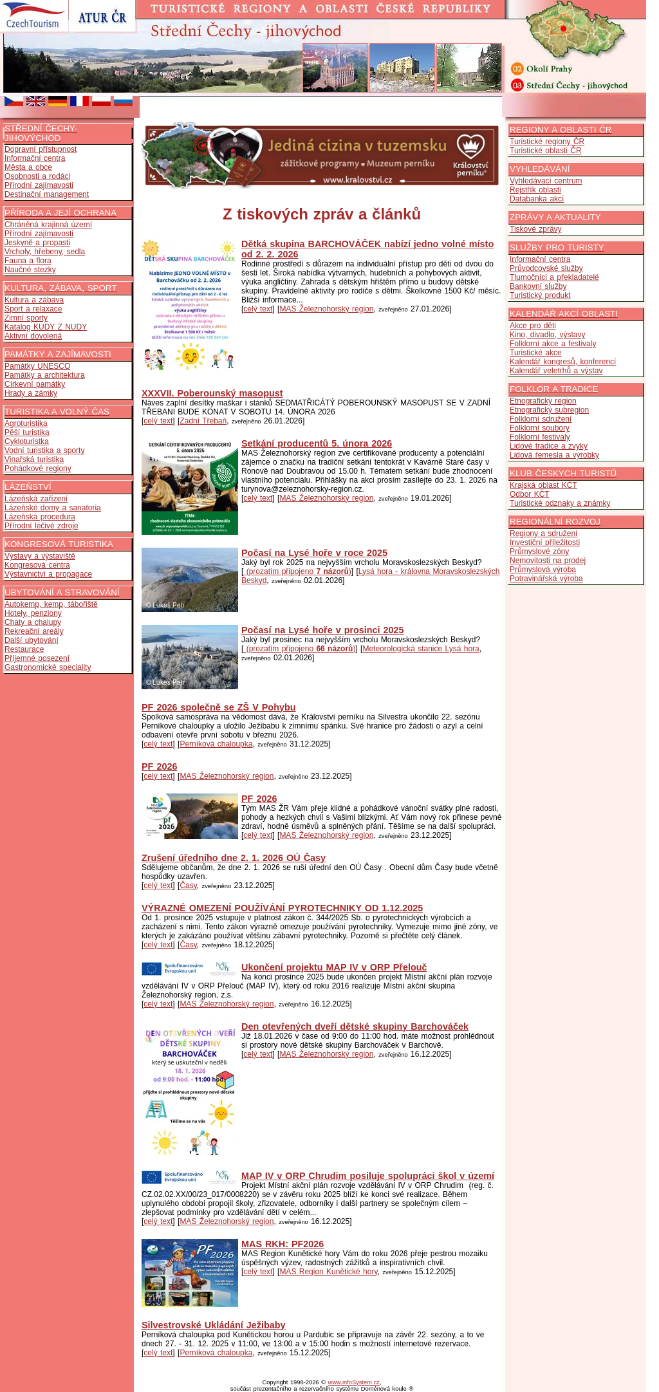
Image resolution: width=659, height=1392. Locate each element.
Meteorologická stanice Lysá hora (420, 648)
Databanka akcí (537, 198)
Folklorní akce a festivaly (553, 343)
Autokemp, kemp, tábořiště (51, 604)
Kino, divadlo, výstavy (547, 334)
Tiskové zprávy (536, 229)
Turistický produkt (540, 295)
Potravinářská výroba (546, 578)
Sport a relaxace (33, 308)
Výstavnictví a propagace (48, 574)
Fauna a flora (28, 260)
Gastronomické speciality (48, 667)
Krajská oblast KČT (543, 485)
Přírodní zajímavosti (39, 185)
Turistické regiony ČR (547, 141)
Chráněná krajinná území (48, 224)
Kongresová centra (37, 565)
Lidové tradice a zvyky (549, 445)
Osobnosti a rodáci (37, 176)
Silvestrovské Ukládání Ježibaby (214, 1325)
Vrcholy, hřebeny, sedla (45, 251)
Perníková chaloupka (216, 743)
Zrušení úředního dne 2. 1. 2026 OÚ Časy (234, 858)
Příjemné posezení (37, 658)
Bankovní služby (538, 286)
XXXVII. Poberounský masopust (212, 393)
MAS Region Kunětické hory (328, 1271)
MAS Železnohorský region (326, 308)
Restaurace (24, 649)
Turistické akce (536, 352)
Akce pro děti (533, 325)
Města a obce (28, 167)
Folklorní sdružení (540, 418)
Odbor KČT (530, 494)
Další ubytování (32, 640)
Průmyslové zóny (539, 551)
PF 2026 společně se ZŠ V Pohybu (219, 707)
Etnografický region (543, 400)
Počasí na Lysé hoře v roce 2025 (314, 553)
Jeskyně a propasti (37, 242)
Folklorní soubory (540, 427)
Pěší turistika (27, 432)
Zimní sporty (26, 317)
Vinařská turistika (34, 459)
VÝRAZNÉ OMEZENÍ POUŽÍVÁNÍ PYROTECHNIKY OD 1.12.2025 (282, 908)
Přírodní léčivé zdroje (42, 525)
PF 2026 (159, 766)
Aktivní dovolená (33, 335)
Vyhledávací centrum (546, 180)
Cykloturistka (27, 441)
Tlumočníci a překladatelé (554, 277)
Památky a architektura (45, 375)
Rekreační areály (34, 631)
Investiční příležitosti (545, 542)
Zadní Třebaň (203, 420)
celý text (257, 308)
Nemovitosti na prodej (548, 560)
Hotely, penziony (33, 613)
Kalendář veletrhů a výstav (556, 370)
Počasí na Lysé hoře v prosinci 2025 (322, 630)
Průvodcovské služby (546, 268)
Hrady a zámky (31, 393)
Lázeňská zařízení (36, 498)
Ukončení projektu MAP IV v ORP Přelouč (334, 967)
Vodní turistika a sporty (44, 450)
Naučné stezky (30, 269)
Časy (188, 885)
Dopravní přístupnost (41, 149)
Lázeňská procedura (40, 516)
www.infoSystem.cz (354, 1382)
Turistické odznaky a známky (560, 503)
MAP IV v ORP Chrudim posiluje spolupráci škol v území (367, 1176)
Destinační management (47, 194)
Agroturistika (26, 423)
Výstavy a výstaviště (40, 556)
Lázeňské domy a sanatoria (53, 507)
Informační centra (35, 158)
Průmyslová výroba (543, 569)
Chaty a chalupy (33, 622)
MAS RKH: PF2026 (282, 1244)
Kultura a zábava (34, 299)
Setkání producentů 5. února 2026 (316, 443)
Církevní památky (35, 384)
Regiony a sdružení (543, 533)
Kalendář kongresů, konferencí (563, 361)
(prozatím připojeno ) (297, 571)
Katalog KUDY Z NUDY (46, 326)
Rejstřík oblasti (535, 189)
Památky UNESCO (37, 366)
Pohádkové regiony (38, 468)
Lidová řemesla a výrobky (554, 454)
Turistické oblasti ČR (546, 150)
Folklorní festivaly (540, 436)
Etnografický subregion (549, 409)
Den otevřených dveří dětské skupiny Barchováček (355, 1026)
